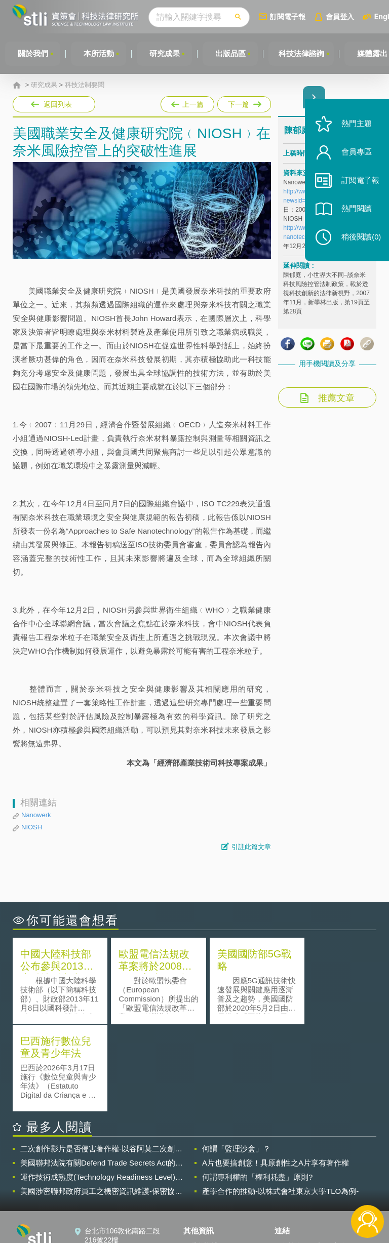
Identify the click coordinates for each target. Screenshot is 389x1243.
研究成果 (165, 53)
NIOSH (31, 827)
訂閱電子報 (290, 16)
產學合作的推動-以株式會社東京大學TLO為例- (280, 1104)
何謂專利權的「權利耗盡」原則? (257, 1090)
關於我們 (33, 53)
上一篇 (187, 102)
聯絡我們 (203, 1187)
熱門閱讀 (354, 213)
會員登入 (343, 16)
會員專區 (354, 156)
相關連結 (331, 1159)
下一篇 (243, 102)
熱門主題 (354, 128)
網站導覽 (203, 1201)
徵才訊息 (203, 1173)
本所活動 (99, 53)
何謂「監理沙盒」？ (236, 1061)
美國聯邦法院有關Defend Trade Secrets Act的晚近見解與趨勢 (101, 1075)
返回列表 (58, 104)
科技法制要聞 (84, 85)
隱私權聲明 (207, 1159)
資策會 (291, 1159)
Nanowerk (36, 815)
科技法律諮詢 (303, 53)
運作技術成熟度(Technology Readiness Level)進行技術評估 (101, 1090)
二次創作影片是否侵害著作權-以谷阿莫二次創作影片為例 (101, 1061)
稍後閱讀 (359, 241)
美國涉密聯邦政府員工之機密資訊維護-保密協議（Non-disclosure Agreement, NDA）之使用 (101, 1104)
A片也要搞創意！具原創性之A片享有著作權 (275, 1075)
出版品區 (232, 53)
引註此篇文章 (251, 847)
